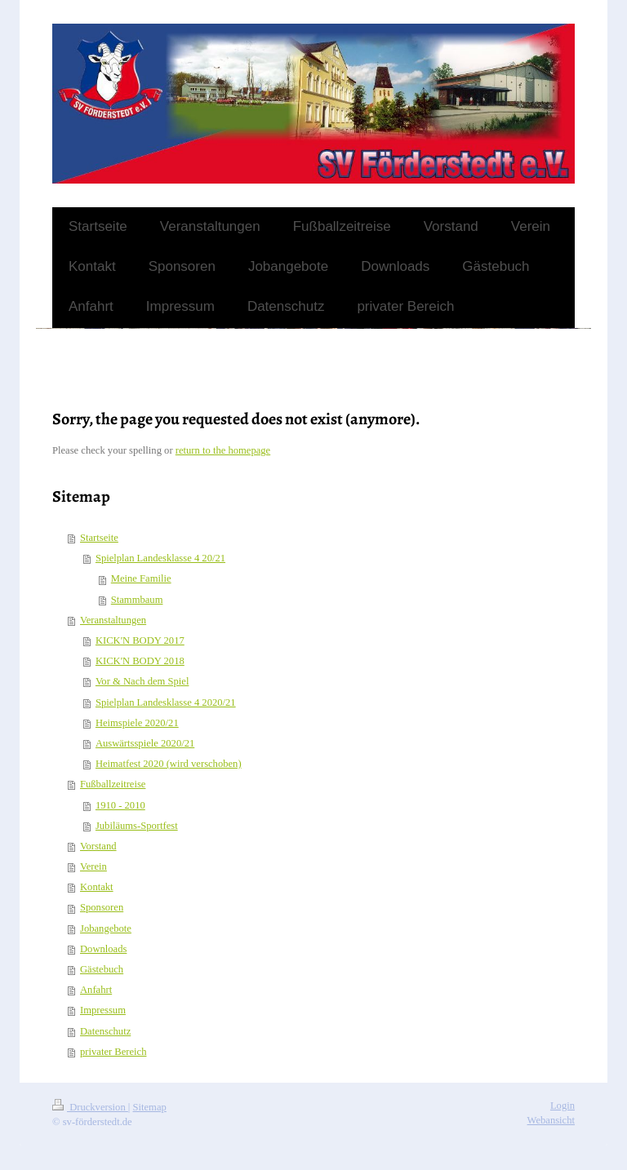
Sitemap (150, 1107)
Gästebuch (101, 969)
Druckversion (90, 1107)
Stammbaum (137, 599)
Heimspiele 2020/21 (137, 723)
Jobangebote (105, 928)
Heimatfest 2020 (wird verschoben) (169, 763)
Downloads (103, 949)
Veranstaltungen (113, 620)
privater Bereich (113, 1051)
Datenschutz (105, 1031)
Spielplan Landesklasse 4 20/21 (160, 558)
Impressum (103, 1010)
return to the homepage (223, 450)
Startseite (99, 537)
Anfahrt (96, 989)
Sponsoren (101, 907)
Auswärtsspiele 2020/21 (145, 743)
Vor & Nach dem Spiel (142, 681)
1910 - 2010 (120, 805)
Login (562, 1105)
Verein (93, 866)
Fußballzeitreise (112, 784)
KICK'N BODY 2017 (140, 640)
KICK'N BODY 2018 (140, 661)
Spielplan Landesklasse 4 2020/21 (166, 702)
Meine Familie (141, 578)
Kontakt (96, 887)
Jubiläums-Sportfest (137, 825)
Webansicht (551, 1120)
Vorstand (98, 846)
